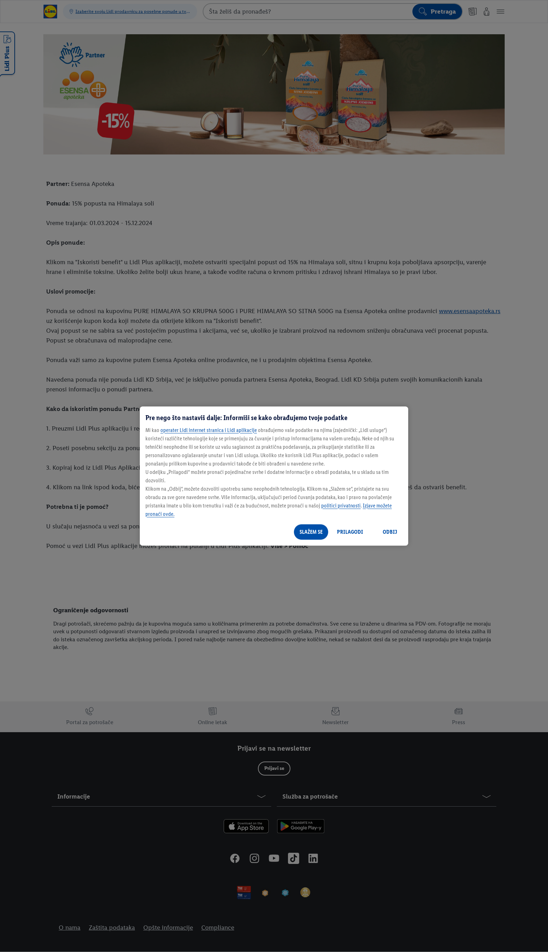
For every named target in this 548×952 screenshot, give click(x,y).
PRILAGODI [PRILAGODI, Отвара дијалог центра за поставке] (350, 531)
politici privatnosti (341, 505)
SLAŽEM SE (311, 531)
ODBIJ (390, 531)
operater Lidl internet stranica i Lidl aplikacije (208, 430)
